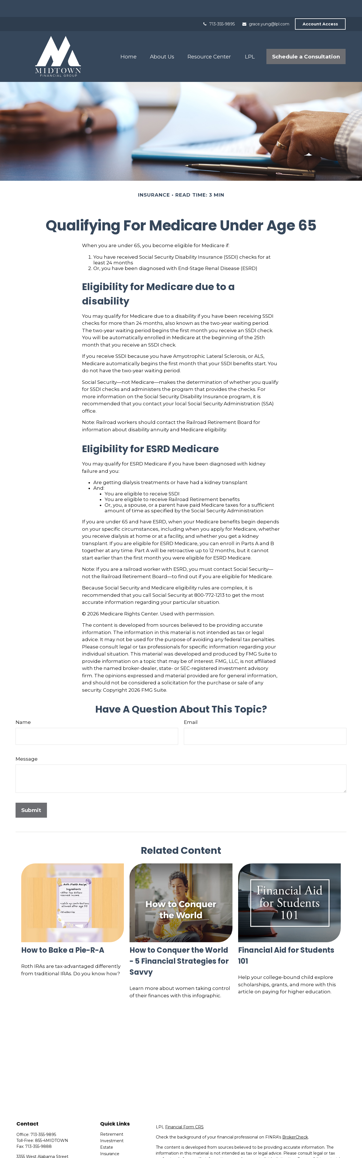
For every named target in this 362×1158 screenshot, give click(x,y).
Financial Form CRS (184, 1110)
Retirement (111, 1117)
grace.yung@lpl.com (265, 7)
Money (107, 1149)
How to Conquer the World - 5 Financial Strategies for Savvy (179, 944)
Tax (103, 1143)
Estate (106, 1130)
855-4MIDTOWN (51, 1123)
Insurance (109, 1136)
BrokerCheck (295, 1120)
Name (23, 705)
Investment (112, 1123)
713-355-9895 (218, 7)
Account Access (320, 7)
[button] (128, 39)
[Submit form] (31, 793)
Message (27, 742)
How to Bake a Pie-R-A (62, 933)
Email (191, 705)
